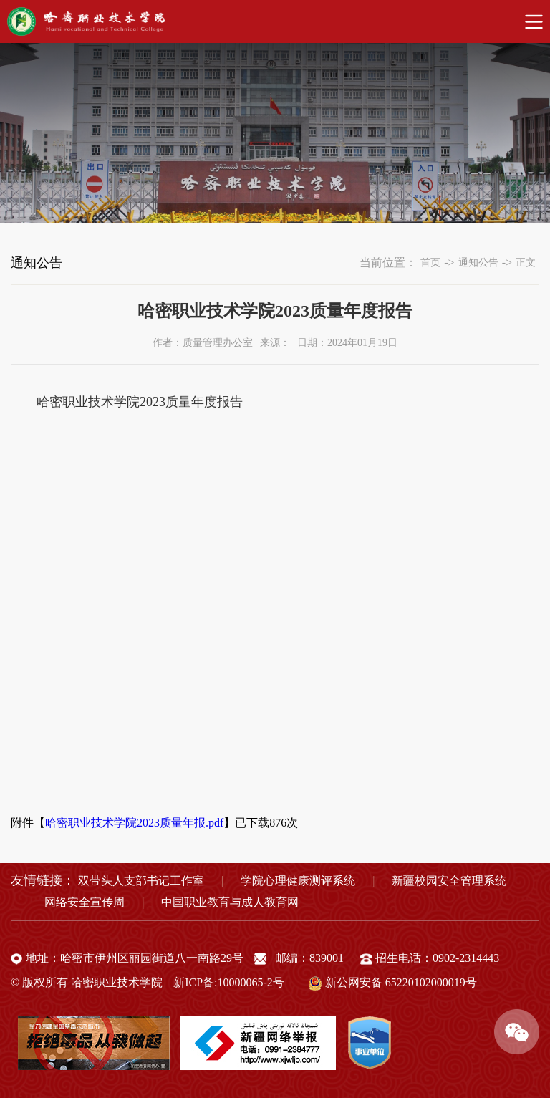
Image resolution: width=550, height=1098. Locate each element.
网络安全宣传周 (84, 902)
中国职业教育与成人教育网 (230, 902)
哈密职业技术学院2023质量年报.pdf (134, 823)
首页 (430, 262)
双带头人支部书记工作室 (141, 881)
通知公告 (478, 262)
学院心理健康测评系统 (298, 881)
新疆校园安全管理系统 (449, 881)
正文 (526, 262)
